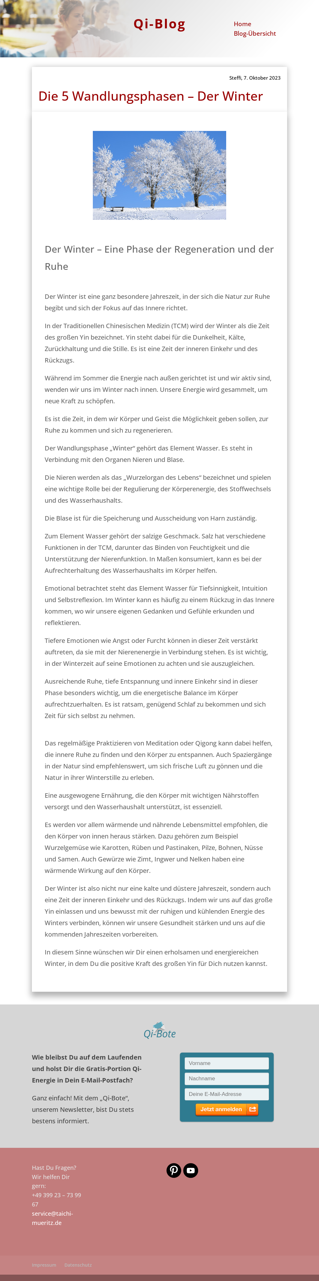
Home (242, 25)
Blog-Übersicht (255, 34)
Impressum (44, 1265)
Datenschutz (78, 1265)
